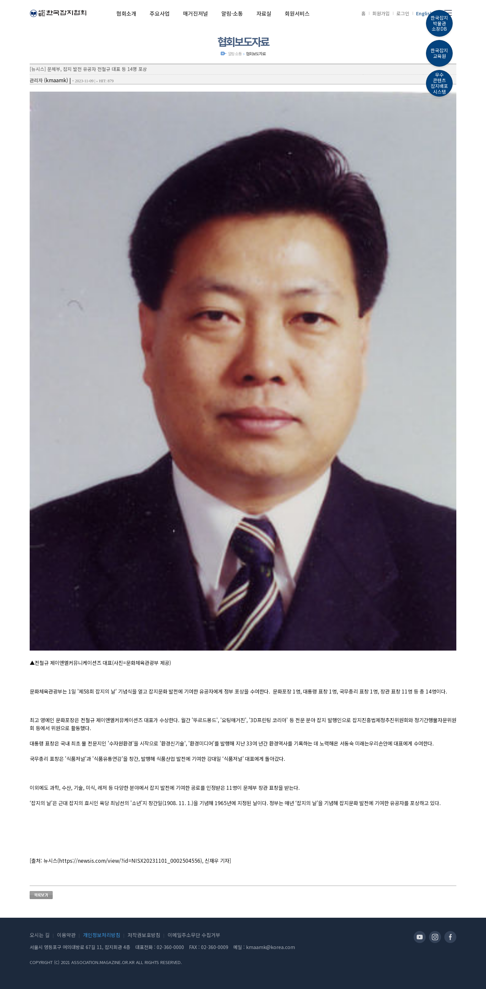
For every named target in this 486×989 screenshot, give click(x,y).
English (424, 13)
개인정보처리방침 (101, 934)
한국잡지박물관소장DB (439, 23)
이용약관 (66, 934)
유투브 (420, 937)
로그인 (402, 13)
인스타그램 (435, 937)
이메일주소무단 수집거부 (194, 934)
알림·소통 (235, 53)
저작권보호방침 (144, 934)
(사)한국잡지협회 (58, 13)
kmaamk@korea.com (270, 947)
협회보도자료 (256, 53)
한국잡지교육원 (439, 53)
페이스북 (450, 937)
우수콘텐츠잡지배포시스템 (439, 83)
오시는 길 (40, 934)
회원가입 (381, 13)
